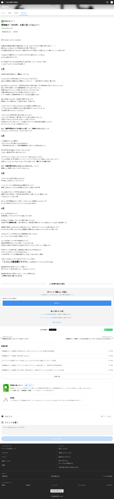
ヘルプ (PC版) (107, 476)
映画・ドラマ (6, 461)
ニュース (54, 485)
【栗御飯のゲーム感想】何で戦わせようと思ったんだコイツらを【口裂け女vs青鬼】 (28, 351)
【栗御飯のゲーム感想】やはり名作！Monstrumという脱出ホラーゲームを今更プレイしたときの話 (32, 370)
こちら (71, 294)
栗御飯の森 (5, 7)
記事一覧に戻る (57, 322)
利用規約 (5, 476)
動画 (9, 13)
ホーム (3, 13)
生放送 (16, 13)
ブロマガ (23, 13)
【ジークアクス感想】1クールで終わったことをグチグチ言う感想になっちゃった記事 (28, 360)
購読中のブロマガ (64, 457)
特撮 (3, 465)
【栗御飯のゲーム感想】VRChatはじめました (15, 356)
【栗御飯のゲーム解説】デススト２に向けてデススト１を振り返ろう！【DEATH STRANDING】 (32, 365)
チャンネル (81, 485)
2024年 (15, 31)
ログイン (16, 427)
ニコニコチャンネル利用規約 (49, 317)
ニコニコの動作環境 (47, 314)
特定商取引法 (55, 476)
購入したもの (63, 448)
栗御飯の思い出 (6, 31)
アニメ (4, 457)
